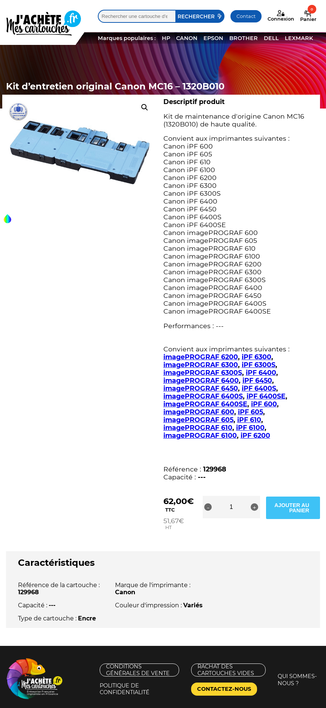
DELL (271, 38)
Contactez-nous (224, 673)
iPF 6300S (258, 365)
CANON (186, 38)
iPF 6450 (257, 380)
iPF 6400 (261, 372)
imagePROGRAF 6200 (200, 357)
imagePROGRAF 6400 (201, 380)
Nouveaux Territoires (222, 703)
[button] (144, 107)
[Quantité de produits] (238, 499)
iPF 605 (250, 412)
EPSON (213, 38)
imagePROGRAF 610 (241, 420)
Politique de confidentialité (125, 673)
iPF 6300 (256, 357)
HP (166, 38)
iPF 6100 (294, 420)
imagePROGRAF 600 (198, 412)
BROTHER (243, 38)
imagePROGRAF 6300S (202, 372)
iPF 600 (264, 404)
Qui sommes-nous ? (297, 664)
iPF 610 (191, 420)
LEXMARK (299, 38)
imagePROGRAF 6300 (200, 365)
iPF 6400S (259, 388)
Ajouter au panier (296, 499)
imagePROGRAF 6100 (200, 427)
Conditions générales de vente (138, 654)
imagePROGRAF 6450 (200, 388)
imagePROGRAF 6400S (203, 396)
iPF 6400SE (266, 396)
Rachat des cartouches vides (225, 654)
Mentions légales (31, 703)
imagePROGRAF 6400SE (205, 404)
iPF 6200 (255, 427)
